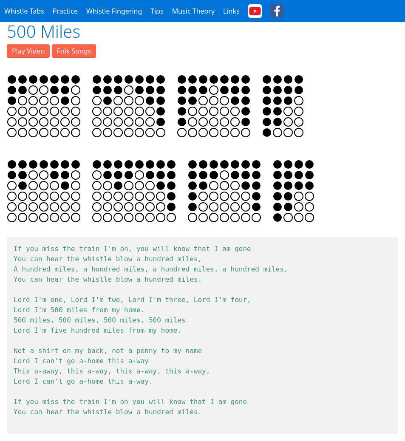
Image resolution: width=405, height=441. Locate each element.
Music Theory (193, 11)
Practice (65, 11)
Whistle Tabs (24, 11)
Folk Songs (74, 51)
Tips (157, 11)
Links (231, 11)
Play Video (28, 51)
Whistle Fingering (114, 11)
